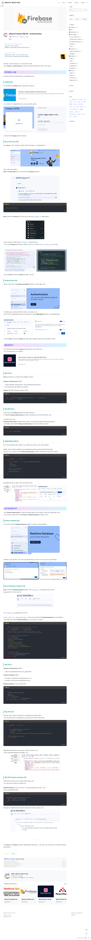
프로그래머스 (83, 101)
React (72, 73)
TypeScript (74, 65)
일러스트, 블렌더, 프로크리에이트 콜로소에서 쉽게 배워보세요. (17, 56)
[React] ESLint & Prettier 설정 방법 (9, 866)
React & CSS (74, 80)
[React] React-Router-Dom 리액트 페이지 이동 (11, 865)
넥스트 (76, 111)
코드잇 (75, 101)
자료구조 (71, 106)
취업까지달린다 (81, 104)
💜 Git (71, 29)
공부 (70, 99)
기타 (72, 46)
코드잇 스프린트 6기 (75, 37)
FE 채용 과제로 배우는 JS (76, 41)
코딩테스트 (75, 116)
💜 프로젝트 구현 (74, 32)
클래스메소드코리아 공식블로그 (12, 46)
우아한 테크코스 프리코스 (76, 39)
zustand (79, 114)
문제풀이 (73, 53)
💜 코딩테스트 (73, 49)
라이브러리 (12, 859)
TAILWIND (80, 99)
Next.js (72, 75)
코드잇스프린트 (72, 114)
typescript (74, 99)
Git (85, 106)
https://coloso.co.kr (9, 52)
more (65, 883)
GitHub (75, 104)
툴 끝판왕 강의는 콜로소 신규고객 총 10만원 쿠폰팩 (16, 54)
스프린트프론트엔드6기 (73, 109)
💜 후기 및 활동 (73, 34)
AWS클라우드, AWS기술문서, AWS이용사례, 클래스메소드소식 (17, 47)
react (81, 109)
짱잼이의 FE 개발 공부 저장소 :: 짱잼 (9, 912)
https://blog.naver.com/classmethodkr (12, 43)
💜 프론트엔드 (73, 56)
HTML (72, 58)
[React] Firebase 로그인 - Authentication (11, 862)
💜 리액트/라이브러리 (14, 36)
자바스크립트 (76, 106)
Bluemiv (9, 915)
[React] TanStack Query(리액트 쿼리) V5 (10, 861)
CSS (72, 61)
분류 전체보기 (73, 27)
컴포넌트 (83, 114)
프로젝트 (73, 44)
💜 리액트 (6, 859)
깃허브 (70, 116)
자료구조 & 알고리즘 (75, 51)
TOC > (2, 5)
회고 (80, 111)
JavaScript (73, 63)
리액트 (70, 104)
